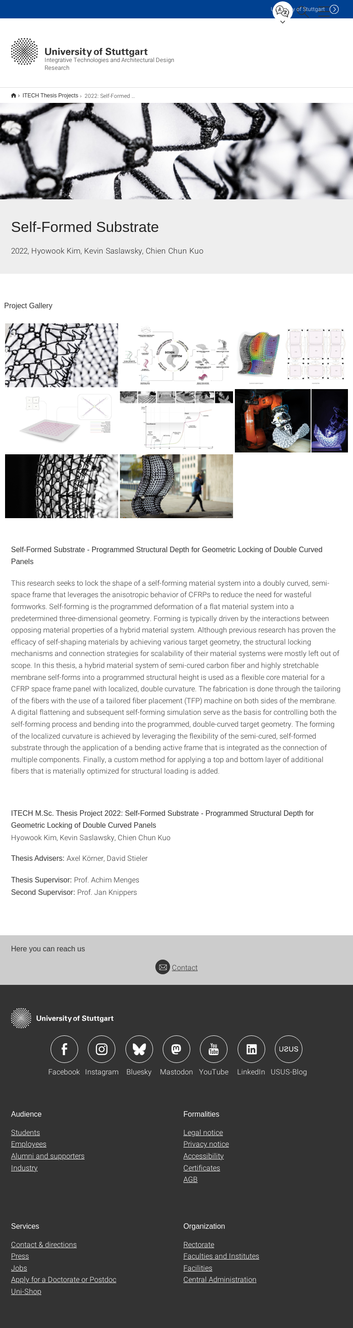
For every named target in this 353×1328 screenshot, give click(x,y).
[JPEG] (61, 349)
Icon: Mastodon (176, 1043)
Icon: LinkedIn (251, 1043)
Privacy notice (206, 1137)
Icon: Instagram (101, 1043)
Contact (176, 961)
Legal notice (203, 1126)
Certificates (201, 1161)
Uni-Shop (26, 1285)
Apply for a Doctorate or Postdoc (63, 1273)
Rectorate (198, 1238)
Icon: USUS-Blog (288, 1043)
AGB (190, 1173)
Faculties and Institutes (221, 1250)
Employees (28, 1137)
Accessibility (203, 1149)
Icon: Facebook (64, 1043)
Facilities (197, 1261)
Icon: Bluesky (139, 1043)
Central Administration (219, 1273)
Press (20, 1250)
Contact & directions (44, 1238)
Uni (298, 9)
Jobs (19, 1261)
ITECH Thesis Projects (45, 92)
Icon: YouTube (214, 1043)
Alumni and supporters (48, 1149)
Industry (24, 1161)
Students (25, 1126)
